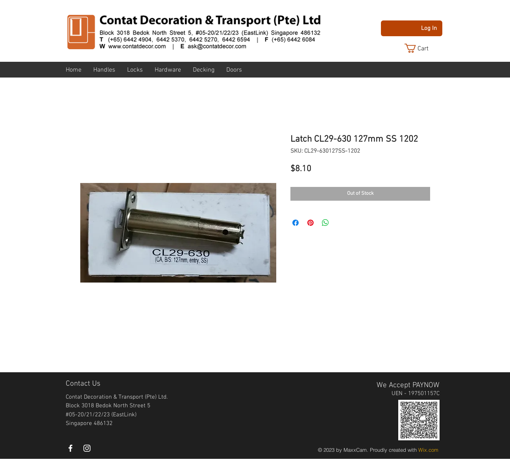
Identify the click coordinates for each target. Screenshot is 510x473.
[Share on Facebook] (295, 222)
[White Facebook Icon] (70, 448)
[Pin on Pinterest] (310, 222)
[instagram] (87, 448)
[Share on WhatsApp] (325, 222)
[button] (423, 48)
